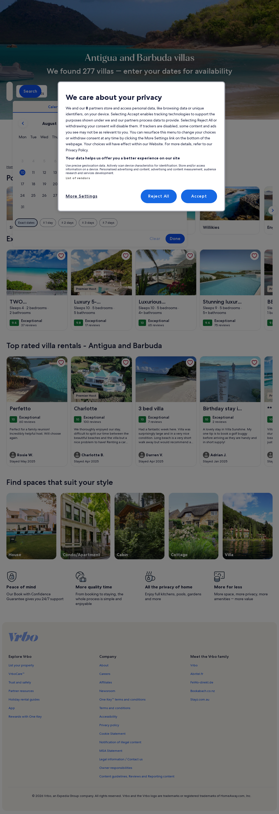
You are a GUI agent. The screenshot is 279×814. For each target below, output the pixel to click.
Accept (199, 196)
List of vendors (78, 178)
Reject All (158, 196)
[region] (141, 146)
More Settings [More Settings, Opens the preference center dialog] (81, 196)
